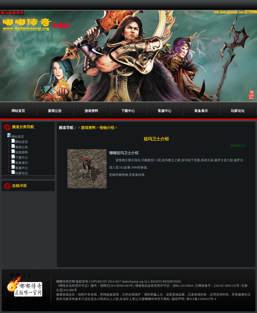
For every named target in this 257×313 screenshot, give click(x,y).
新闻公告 (55, 111)
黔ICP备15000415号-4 (201, 299)
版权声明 (178, 299)
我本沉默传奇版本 (68, 299)
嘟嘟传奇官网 (65, 281)
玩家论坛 (237, 111)
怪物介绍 (107, 128)
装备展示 (201, 111)
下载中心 (128, 111)
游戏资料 (91, 111)
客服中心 (164, 111)
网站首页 (18, 111)
